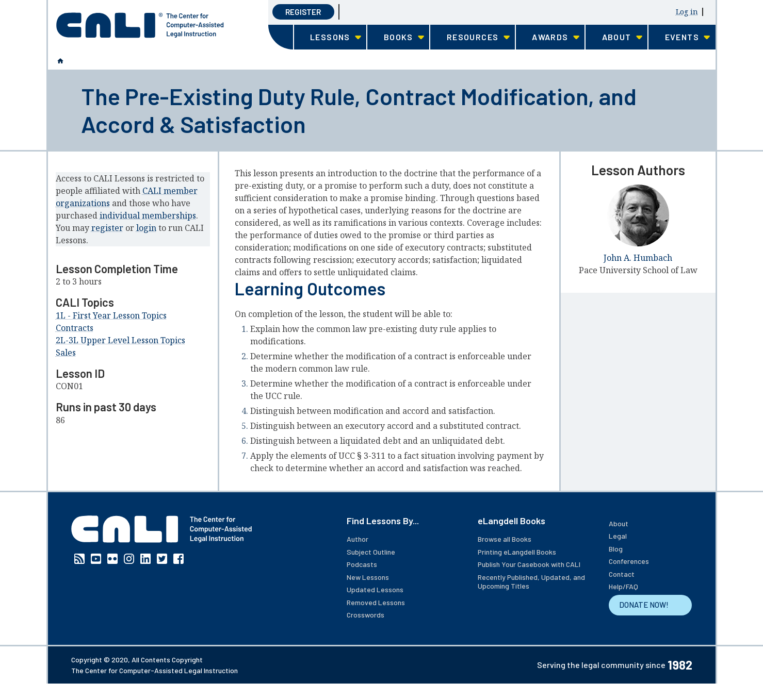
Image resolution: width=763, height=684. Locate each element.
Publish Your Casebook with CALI (529, 564)
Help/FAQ (623, 586)
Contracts (74, 327)
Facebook (178, 559)
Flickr (112, 559)
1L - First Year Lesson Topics (111, 315)
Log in (687, 11)
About (618, 523)
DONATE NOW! (644, 604)
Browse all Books (504, 539)
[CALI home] (140, 25)
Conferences (629, 561)
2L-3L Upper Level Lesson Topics (120, 340)
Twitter (162, 559)
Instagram (129, 559)
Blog (616, 548)
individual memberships (148, 215)
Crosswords (365, 614)
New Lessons (368, 577)
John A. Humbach (638, 257)
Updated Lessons (375, 589)
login (146, 227)
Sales (66, 352)
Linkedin (145, 559)
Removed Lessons (376, 602)
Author (357, 539)
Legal (618, 535)
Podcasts (362, 564)
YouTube (96, 559)
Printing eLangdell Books (517, 551)
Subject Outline (371, 551)
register (107, 227)
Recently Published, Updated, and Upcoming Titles (531, 582)
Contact (622, 574)
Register (303, 11)
